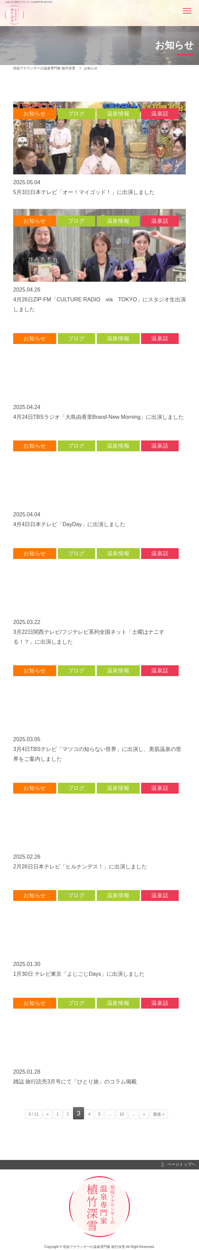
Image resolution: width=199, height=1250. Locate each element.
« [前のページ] (47, 1114)
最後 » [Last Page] (158, 1114)
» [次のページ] (144, 1114)
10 (121, 1114)
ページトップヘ (178, 1165)
